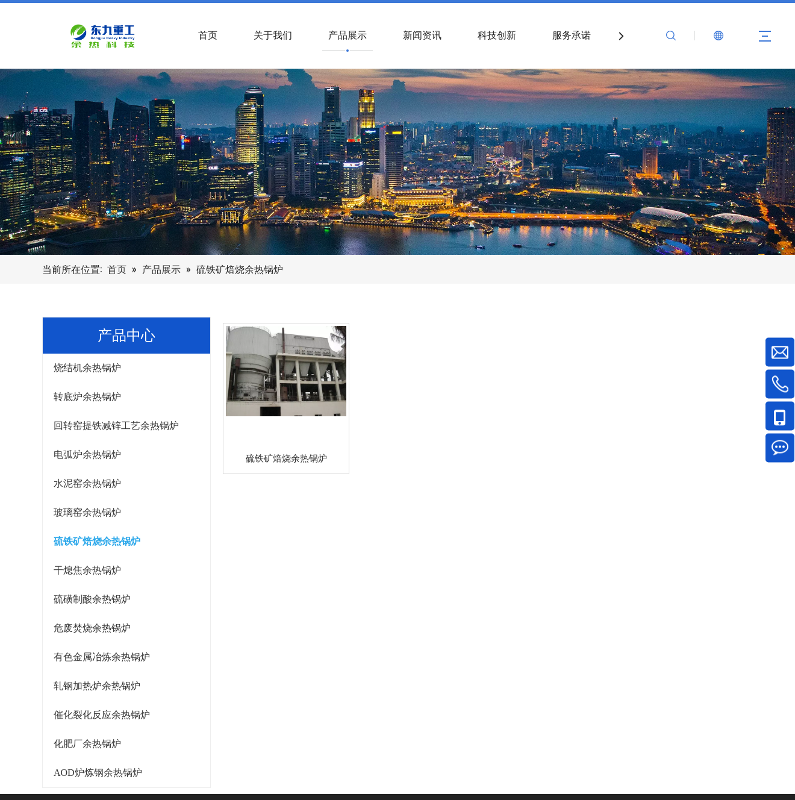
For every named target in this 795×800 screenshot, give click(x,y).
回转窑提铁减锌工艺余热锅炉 (116, 425)
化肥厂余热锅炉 (87, 744)
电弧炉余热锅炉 (87, 454)
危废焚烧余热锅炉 (92, 628)
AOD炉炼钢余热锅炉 (98, 772)
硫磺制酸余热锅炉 (92, 599)
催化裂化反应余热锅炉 (102, 715)
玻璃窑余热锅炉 (87, 512)
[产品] (397, 162)
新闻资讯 (422, 35)
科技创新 (497, 35)
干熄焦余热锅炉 (87, 570)
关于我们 (273, 35)
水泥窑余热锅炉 (87, 483)
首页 (207, 35)
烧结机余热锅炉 (87, 368)
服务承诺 (571, 35)
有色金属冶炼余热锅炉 (102, 657)
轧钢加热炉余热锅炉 (97, 686)
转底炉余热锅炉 (87, 397)
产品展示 (347, 35)
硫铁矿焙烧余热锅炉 (97, 541)
